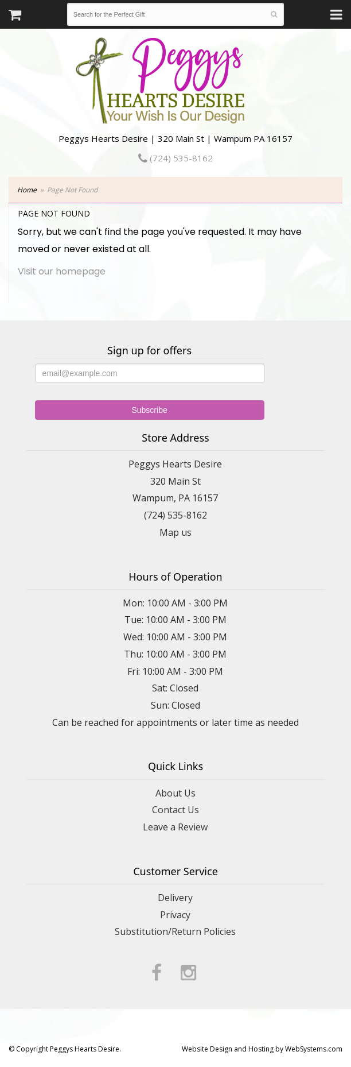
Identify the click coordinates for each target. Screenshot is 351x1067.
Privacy (175, 915)
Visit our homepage (62, 271)
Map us (175, 532)
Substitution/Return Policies (175, 931)
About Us (175, 793)
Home (27, 190)
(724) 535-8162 (175, 158)
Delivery (175, 897)
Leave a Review (175, 827)
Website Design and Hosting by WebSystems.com (262, 1049)
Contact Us (175, 809)
